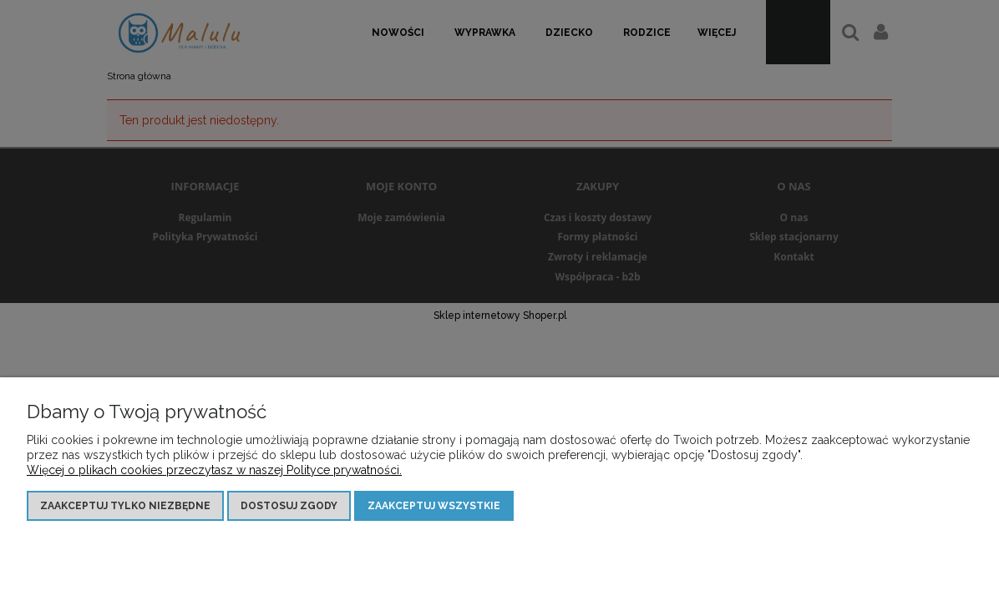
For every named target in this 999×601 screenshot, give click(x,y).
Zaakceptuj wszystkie (434, 506)
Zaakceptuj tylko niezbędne (125, 506)
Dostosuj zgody (289, 506)
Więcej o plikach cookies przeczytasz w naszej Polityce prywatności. (214, 470)
